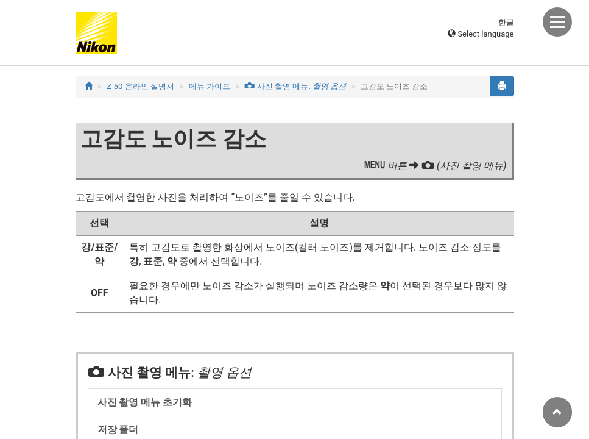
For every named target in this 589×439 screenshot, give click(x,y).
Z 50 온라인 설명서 (140, 86)
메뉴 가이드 (209, 86)
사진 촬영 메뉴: (295, 86)
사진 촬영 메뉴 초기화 (144, 402)
